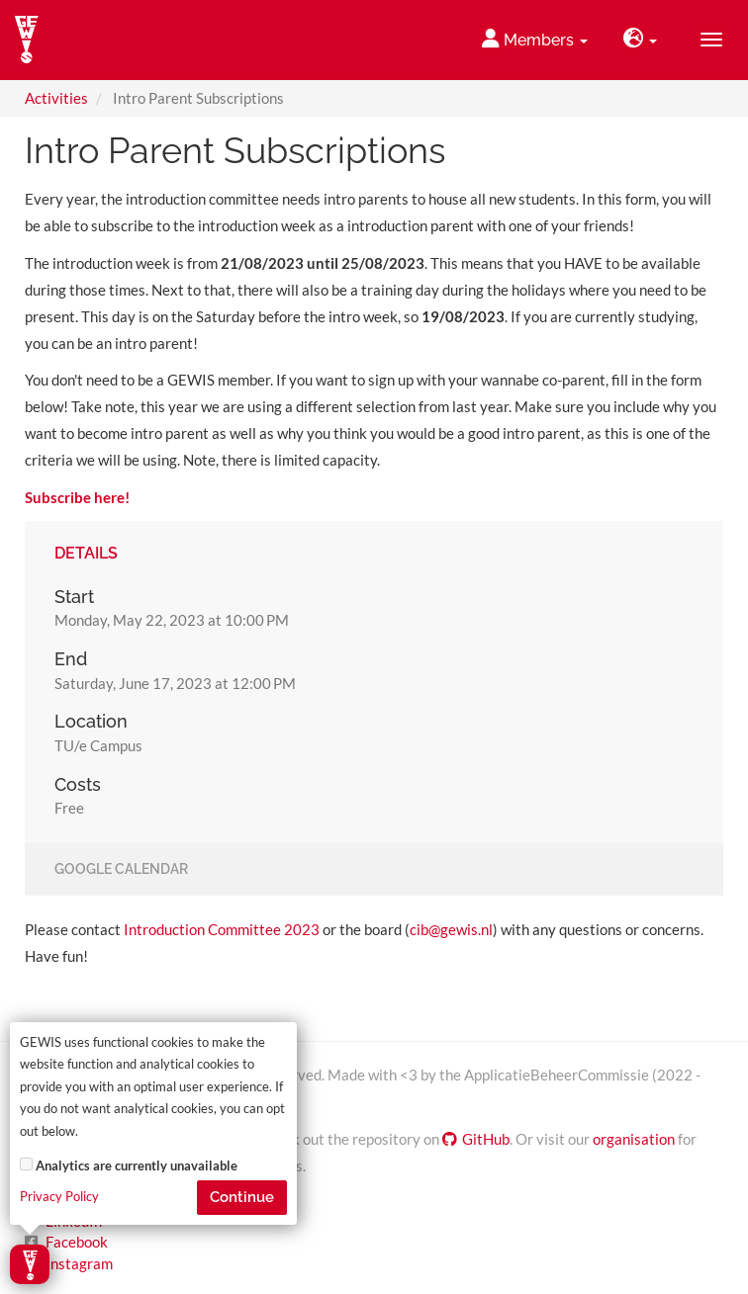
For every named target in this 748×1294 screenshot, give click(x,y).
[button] (640, 40)
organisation (634, 1139)
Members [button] (535, 39)
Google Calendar (121, 870)
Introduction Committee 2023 (222, 929)
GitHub (476, 1139)
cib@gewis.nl (451, 929)
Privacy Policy (59, 1196)
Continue (242, 1197)
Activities (56, 98)
